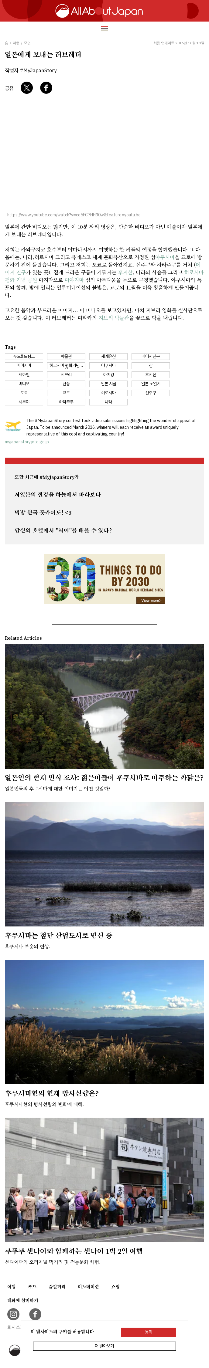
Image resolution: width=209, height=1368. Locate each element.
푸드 (32, 1286)
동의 (148, 1332)
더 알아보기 (104, 1346)
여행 (11, 1286)
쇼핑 (115, 1286)
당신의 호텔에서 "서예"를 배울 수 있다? (63, 530)
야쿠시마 (165, 257)
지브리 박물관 (113, 317)
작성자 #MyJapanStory (31, 70)
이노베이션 (88, 1286)
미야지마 (74, 279)
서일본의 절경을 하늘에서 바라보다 (58, 495)
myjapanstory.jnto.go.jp (27, 442)
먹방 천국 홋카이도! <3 (43, 513)
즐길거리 (57, 1286)
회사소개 (15, 1327)
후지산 (125, 272)
